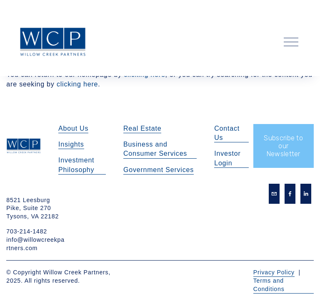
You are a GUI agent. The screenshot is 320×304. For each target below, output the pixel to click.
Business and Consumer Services (155, 149)
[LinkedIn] (305, 194)
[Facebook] (290, 194)
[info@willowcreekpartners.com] (274, 194)
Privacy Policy (274, 272)
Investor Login (227, 158)
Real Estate (142, 128)
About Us (73, 128)
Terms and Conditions (269, 284)
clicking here (77, 84)
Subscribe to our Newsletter (283, 146)
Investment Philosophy (76, 165)
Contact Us (227, 133)
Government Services (158, 169)
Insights (71, 144)
